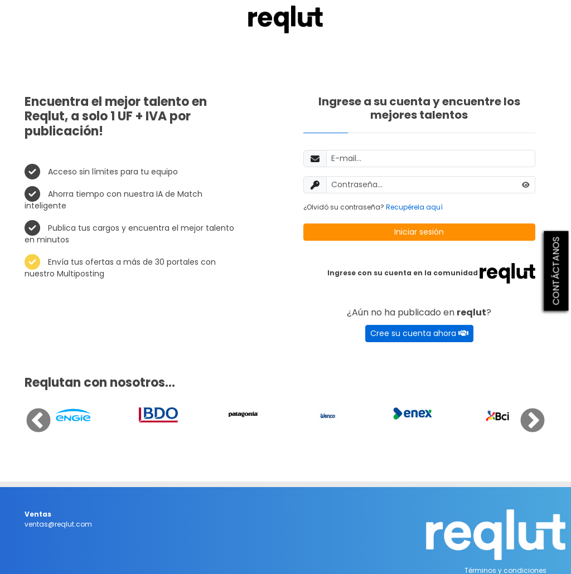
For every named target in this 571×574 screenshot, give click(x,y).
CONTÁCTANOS (556, 270)
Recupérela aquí (414, 207)
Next (524, 413)
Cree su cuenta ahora (419, 333)
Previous (30, 413)
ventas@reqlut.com (58, 524)
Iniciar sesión (419, 231)
